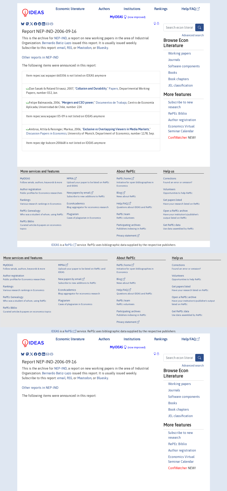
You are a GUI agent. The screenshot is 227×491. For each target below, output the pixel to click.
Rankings (160, 9)
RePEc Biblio (177, 113)
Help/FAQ (190, 9)
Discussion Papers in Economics (46, 133)
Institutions (132, 9)
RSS (69, 48)
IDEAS (55, 245)
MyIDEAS (128, 17)
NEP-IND (60, 38)
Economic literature (70, 9)
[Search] (199, 27)
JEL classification (180, 85)
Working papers (179, 53)
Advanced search (193, 35)
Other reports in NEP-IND (40, 57)
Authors (104, 9)
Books (172, 72)
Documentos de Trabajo (111, 102)
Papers (113, 88)
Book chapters (178, 79)
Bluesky (102, 48)
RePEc (70, 245)
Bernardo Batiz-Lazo (56, 43)
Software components (184, 66)
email (61, 48)
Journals (174, 60)
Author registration (182, 120)
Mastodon (84, 48)
